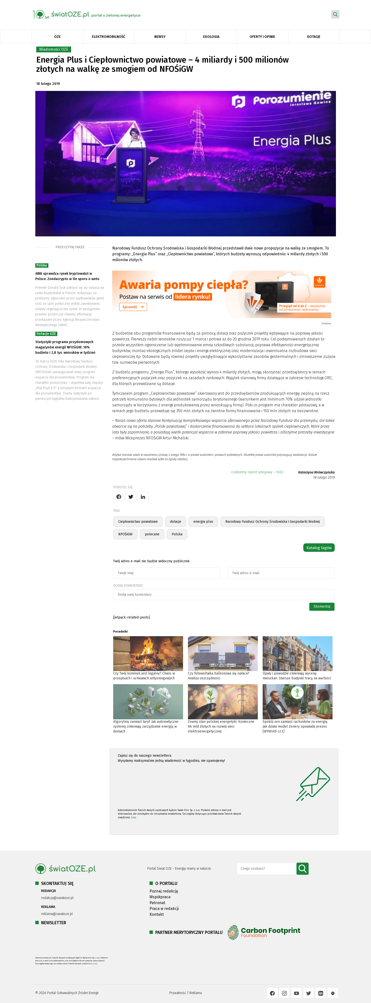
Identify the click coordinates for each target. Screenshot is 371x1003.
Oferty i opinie (262, 37)
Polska (42, 265)
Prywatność (177, 993)
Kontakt (156, 914)
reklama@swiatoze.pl (57, 914)
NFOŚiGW (125, 534)
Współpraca (160, 897)
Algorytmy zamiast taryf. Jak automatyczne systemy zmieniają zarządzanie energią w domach (145, 726)
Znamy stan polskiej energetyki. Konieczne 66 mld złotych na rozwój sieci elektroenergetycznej (221, 726)
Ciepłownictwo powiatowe (138, 522)
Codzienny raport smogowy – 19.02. (257, 472)
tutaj (133, 817)
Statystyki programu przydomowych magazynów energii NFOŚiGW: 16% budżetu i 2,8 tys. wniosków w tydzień (65, 347)
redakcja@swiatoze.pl (57, 898)
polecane (152, 534)
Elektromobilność (108, 37)
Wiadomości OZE (53, 49)
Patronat (157, 902)
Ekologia (211, 37)
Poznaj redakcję (163, 891)
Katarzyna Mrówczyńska (316, 472)
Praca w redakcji (164, 908)
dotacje (175, 522)
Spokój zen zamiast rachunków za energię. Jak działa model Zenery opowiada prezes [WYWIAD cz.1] (295, 726)
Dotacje (313, 37)
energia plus (203, 522)
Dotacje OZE (46, 334)
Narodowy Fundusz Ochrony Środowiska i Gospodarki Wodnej (272, 522)
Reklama (195, 993)
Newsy (159, 37)
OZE (57, 37)
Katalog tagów (319, 548)
